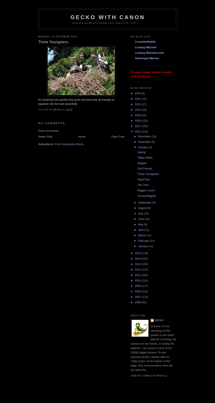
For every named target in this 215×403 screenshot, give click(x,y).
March (142, 235)
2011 (138, 275)
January (143, 246)
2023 (138, 93)
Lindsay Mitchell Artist (149, 52)
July (141, 213)
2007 (138, 296)
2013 (138, 264)
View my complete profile (149, 376)
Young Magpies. (147, 195)
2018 (138, 120)
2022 (138, 98)
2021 (138, 104)
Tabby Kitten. (145, 157)
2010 (138, 280)
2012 (138, 269)
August (142, 208)
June (141, 219)
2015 (138, 253)
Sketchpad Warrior (147, 58)
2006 (138, 302)
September (145, 202)
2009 (138, 285)
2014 (138, 258)
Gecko (159, 320)
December (145, 136)
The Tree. (143, 184)
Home (82, 136)
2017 (138, 126)
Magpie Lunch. (146, 190)
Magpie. (142, 163)
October (143, 147)
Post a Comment (48, 130)
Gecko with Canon (108, 17)
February (144, 240)
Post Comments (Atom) (69, 144)
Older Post (117, 136)
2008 (138, 291)
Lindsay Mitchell (145, 47)
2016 (138, 131)
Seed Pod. (143, 179)
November (145, 141)
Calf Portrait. (144, 168)
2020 (138, 109)
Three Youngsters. (148, 174)
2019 (138, 115)
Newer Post (45, 136)
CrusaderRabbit (145, 41)
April (141, 229)
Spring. (141, 152)
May (141, 224)
